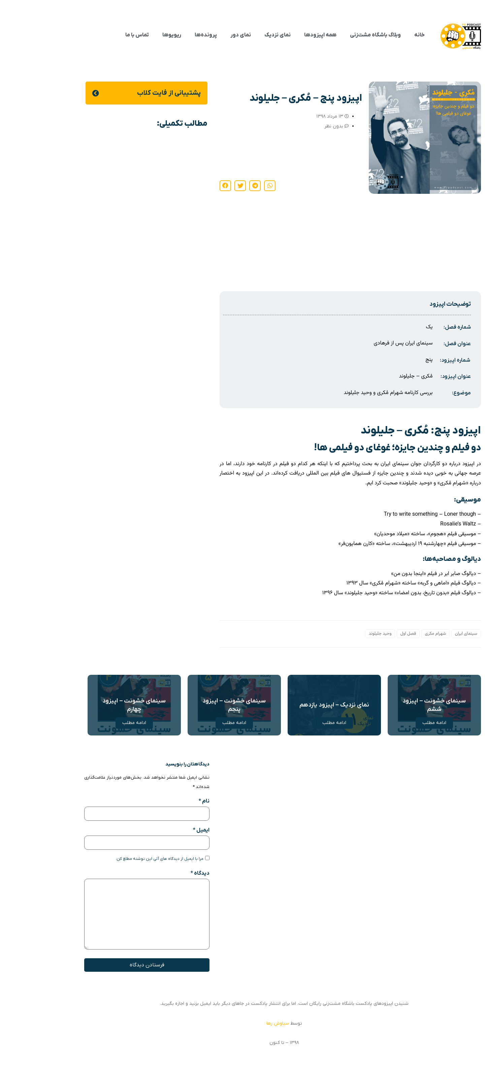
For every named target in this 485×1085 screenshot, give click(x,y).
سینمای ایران (424, 633)
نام (162, 801)
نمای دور (199, 35)
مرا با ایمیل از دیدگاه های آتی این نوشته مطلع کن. (118, 859)
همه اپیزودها (278, 35)
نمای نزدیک (236, 35)
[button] (228, 185)
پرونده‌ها (164, 35)
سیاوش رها (236, 1023)
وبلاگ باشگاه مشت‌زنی (333, 35)
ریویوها (130, 35)
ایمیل (159, 830)
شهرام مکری (394, 633)
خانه (378, 35)
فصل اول (366, 633)
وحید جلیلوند (338, 633)
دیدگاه (158, 873)
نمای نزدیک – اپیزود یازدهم (292, 705)
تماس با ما (95, 35)
